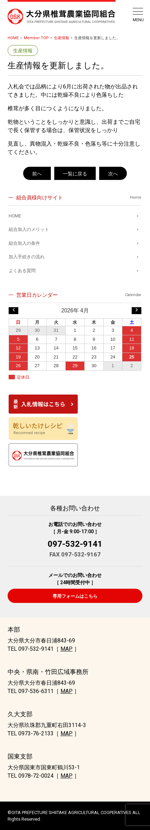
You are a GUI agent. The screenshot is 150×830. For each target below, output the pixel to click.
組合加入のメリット (29, 229)
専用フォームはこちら (75, 596)
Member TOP (36, 38)
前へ (37, 173)
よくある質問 (22, 270)
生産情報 (61, 38)
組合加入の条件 (24, 243)
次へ (113, 173)
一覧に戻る (75, 173)
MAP (66, 649)
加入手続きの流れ (27, 256)
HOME (13, 38)
